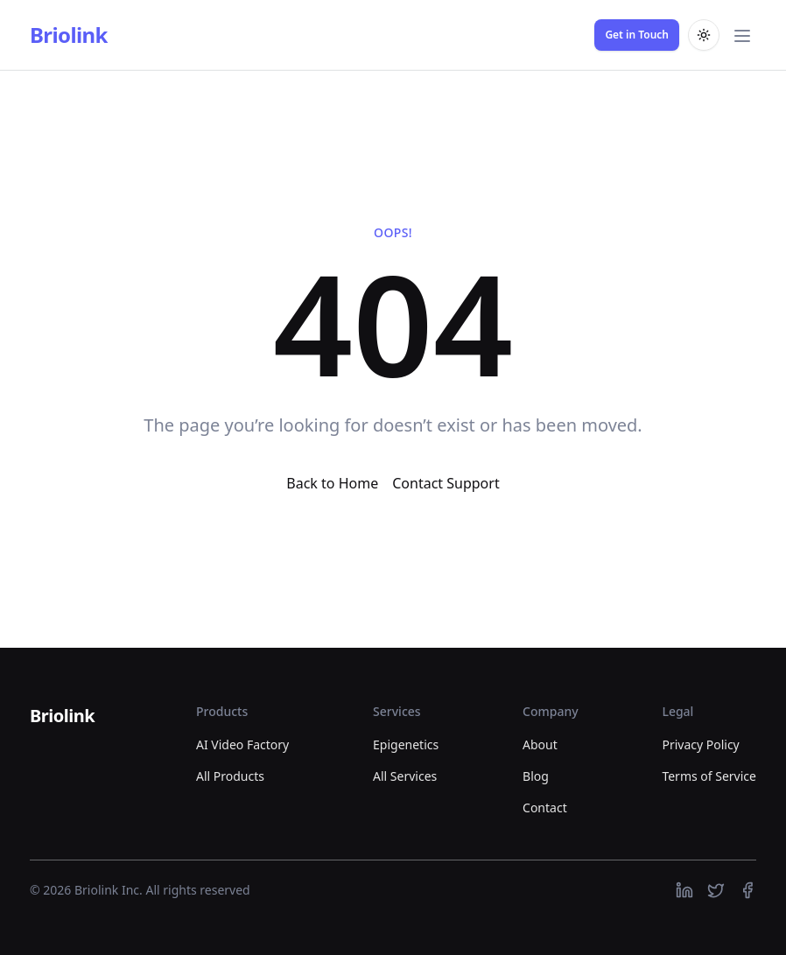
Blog (536, 776)
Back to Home (332, 483)
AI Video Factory (242, 744)
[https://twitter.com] (716, 890)
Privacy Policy (700, 744)
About (540, 744)
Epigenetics (406, 744)
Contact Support (445, 483)
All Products (230, 776)
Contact (545, 807)
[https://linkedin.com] (684, 890)
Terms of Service (709, 776)
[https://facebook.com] (747, 890)
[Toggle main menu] (742, 35)
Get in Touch (637, 34)
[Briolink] (62, 717)
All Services (405, 776)
